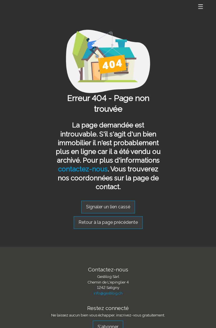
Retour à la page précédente (108, 222)
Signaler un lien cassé (108, 206)
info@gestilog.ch (108, 293)
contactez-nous (82, 169)
